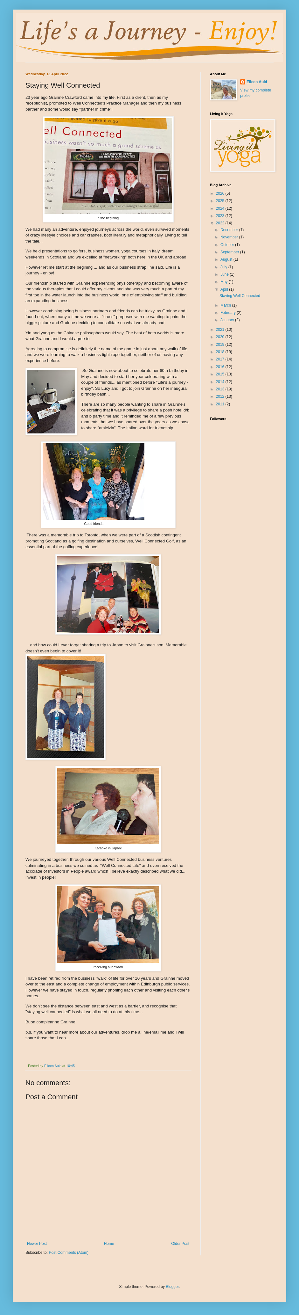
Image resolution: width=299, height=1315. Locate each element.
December (229, 230)
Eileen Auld (257, 82)
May (224, 282)
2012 (221, 396)
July (224, 267)
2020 (221, 337)
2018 (221, 352)
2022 (221, 223)
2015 (221, 374)
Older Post (180, 1243)
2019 (221, 344)
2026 (221, 193)
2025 (221, 201)
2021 (221, 329)
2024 (221, 208)
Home (109, 1243)
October (227, 245)
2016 (221, 367)
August (226, 259)
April (224, 289)
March (226, 305)
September (230, 252)
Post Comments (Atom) (68, 1252)
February (228, 312)
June (225, 274)
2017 (221, 359)
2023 (221, 216)
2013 (221, 389)
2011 (221, 404)
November (229, 237)
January (227, 320)
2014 (221, 382)
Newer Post (37, 1243)
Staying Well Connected (239, 296)
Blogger (172, 1286)
